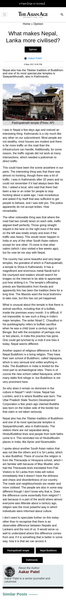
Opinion (33, 49)
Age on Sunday (36, 3)
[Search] (62, 15)
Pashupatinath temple (18, 550)
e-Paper (23, 3)
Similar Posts (15, 594)
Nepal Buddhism (48, 550)
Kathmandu (32, 560)
